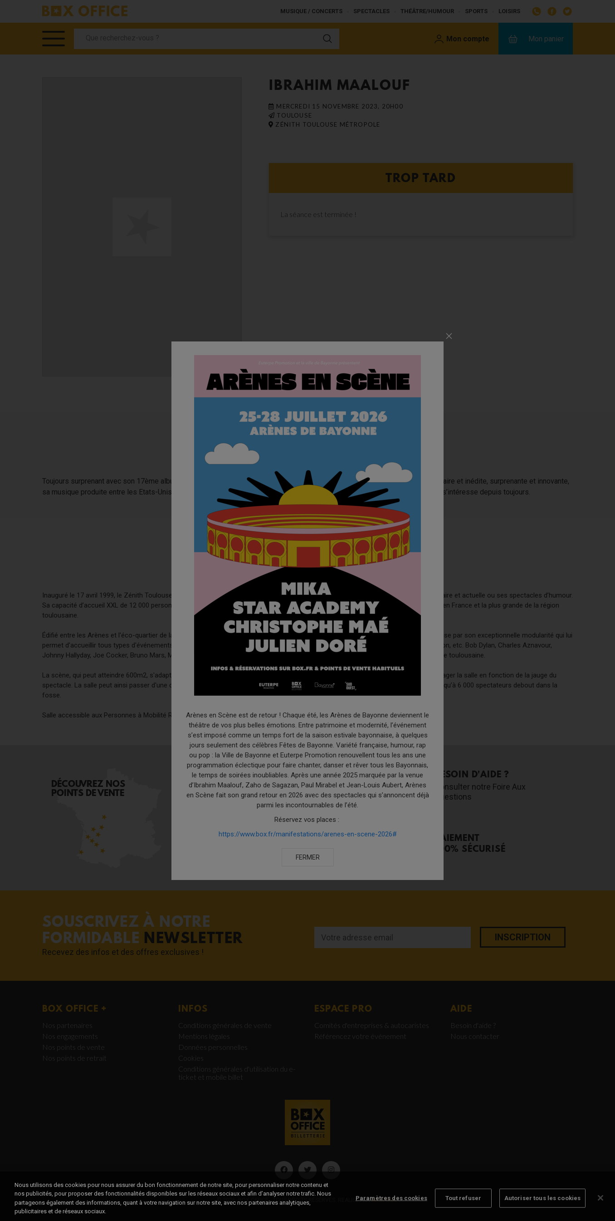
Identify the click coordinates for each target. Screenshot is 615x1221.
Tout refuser (463, 1208)
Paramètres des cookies (391, 1208)
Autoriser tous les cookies (542, 1208)
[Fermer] (600, 1208)
